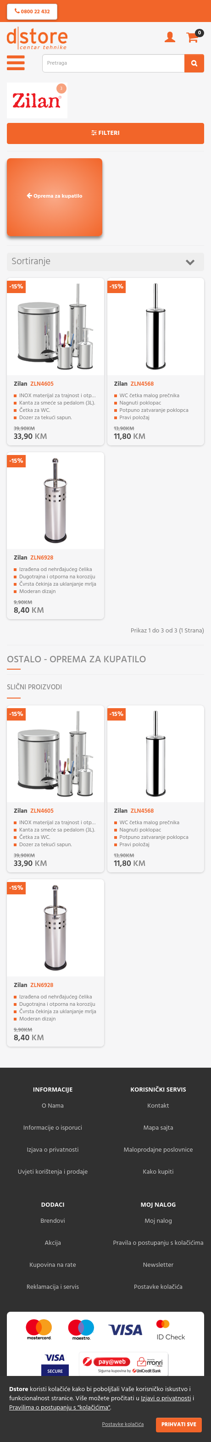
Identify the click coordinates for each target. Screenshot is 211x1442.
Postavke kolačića (123, 1424)
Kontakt (158, 1106)
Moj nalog (158, 1221)
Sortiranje (103, 261)
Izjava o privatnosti (52, 1150)
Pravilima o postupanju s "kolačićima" (59, 1408)
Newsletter (158, 1265)
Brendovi (52, 1221)
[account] (170, 40)
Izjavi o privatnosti (166, 1398)
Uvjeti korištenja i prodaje (53, 1172)
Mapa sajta (158, 1128)
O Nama (53, 1106)
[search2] (194, 63)
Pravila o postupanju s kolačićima (158, 1243)
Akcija (52, 1243)
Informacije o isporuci (52, 1128)
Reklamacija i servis (53, 1287)
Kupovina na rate (52, 1265)
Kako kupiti (158, 1172)
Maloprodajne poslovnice (158, 1150)
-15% (16, 287)
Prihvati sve (178, 1424)
